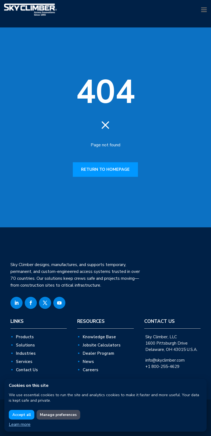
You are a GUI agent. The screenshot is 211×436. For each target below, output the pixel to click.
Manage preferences (58, 414)
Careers (90, 370)
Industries (26, 353)
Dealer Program (98, 353)
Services (24, 361)
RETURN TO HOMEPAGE (105, 169)
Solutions (25, 345)
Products (25, 337)
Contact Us (27, 370)
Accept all (21, 414)
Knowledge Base (99, 337)
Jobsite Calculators (102, 345)
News (88, 361)
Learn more (19, 424)
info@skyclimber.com (165, 360)
